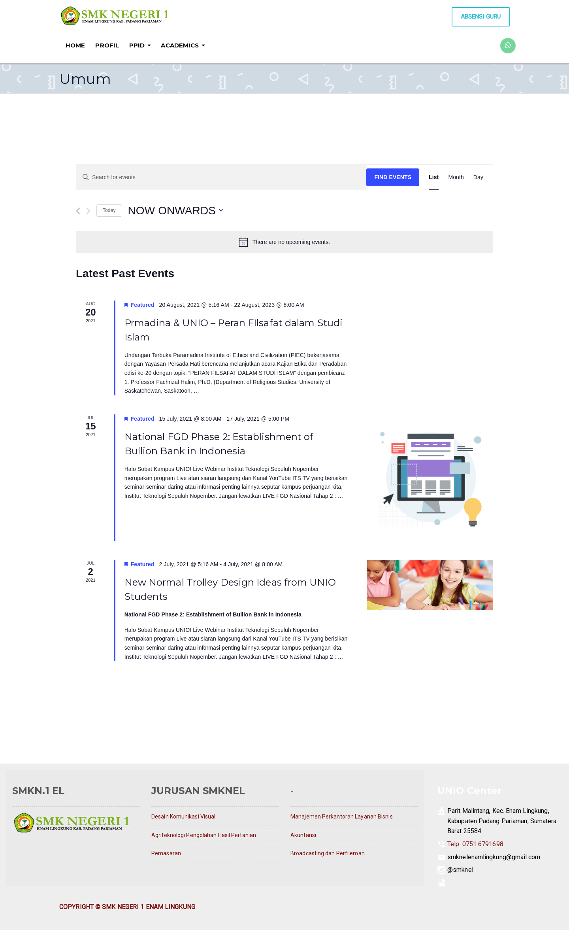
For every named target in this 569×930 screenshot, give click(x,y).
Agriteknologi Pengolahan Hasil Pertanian (203, 835)
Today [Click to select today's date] (109, 210)
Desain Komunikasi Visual (183, 816)
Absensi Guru (481, 16)
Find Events (392, 177)
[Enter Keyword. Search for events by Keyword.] (221, 177)
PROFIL (107, 45)
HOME (75, 45)
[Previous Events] (78, 211)
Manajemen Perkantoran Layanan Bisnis (341, 816)
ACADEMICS (180, 45)
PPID (137, 45)
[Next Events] (88, 211)
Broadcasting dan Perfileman (327, 853)
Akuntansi (303, 835)
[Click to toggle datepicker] (176, 211)
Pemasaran (166, 853)
